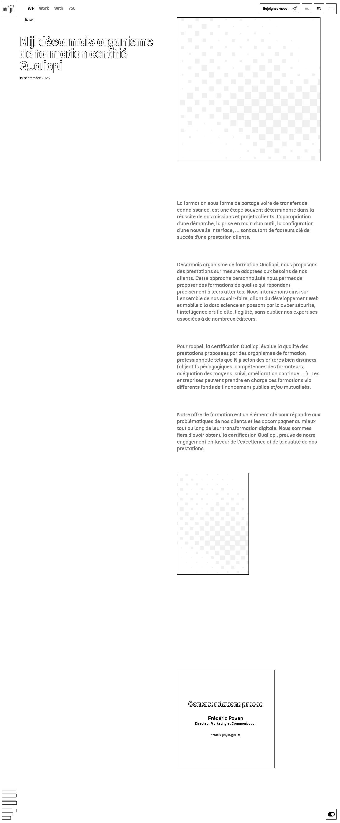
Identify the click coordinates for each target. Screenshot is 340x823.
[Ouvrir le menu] (331, 8)
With (58, 8)
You (71, 8)
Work (44, 8)
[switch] (331, 814)
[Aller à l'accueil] (8, 8)
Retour (29, 19)
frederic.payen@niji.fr (225, 735)
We (31, 8)
